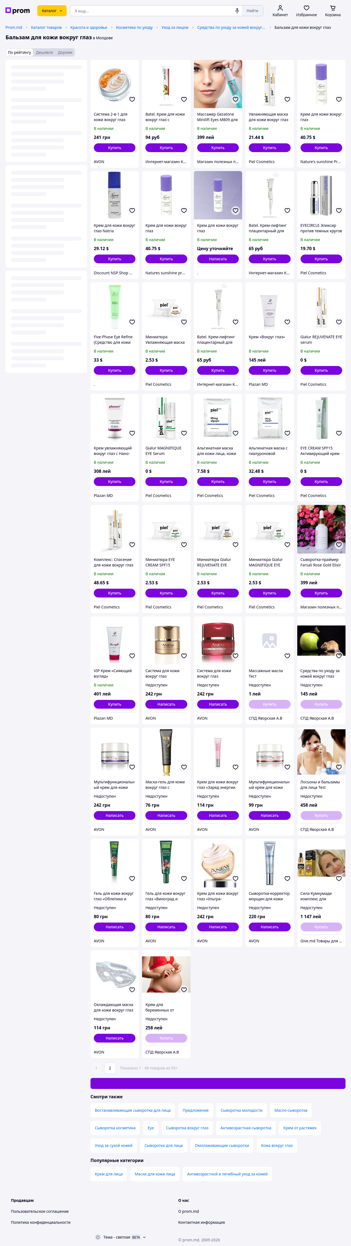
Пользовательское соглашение (40, 1211)
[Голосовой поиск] (237, 10)
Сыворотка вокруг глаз (187, 1127)
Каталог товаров (46, 27)
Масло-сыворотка (290, 1110)
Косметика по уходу (134, 27)
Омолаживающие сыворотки (222, 1145)
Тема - (116, 1237)
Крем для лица (109, 1174)
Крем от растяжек (299, 1127)
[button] (114, 147)
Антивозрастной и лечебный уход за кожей (227, 1174)
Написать (218, 258)
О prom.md (188, 1211)
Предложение (196, 1110)
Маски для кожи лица (155, 1174)
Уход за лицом (175, 27)
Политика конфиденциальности (40, 1222)
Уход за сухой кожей (113, 1145)
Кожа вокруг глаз (277, 1145)
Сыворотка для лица (164, 1145)
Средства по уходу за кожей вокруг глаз (231, 27)
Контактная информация (201, 1222)
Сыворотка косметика (115, 1127)
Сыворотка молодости (241, 1110)
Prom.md (13, 27)
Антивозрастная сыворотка (245, 1127)
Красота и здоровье (88, 27)
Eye (151, 1127)
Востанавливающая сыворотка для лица (133, 1110)
